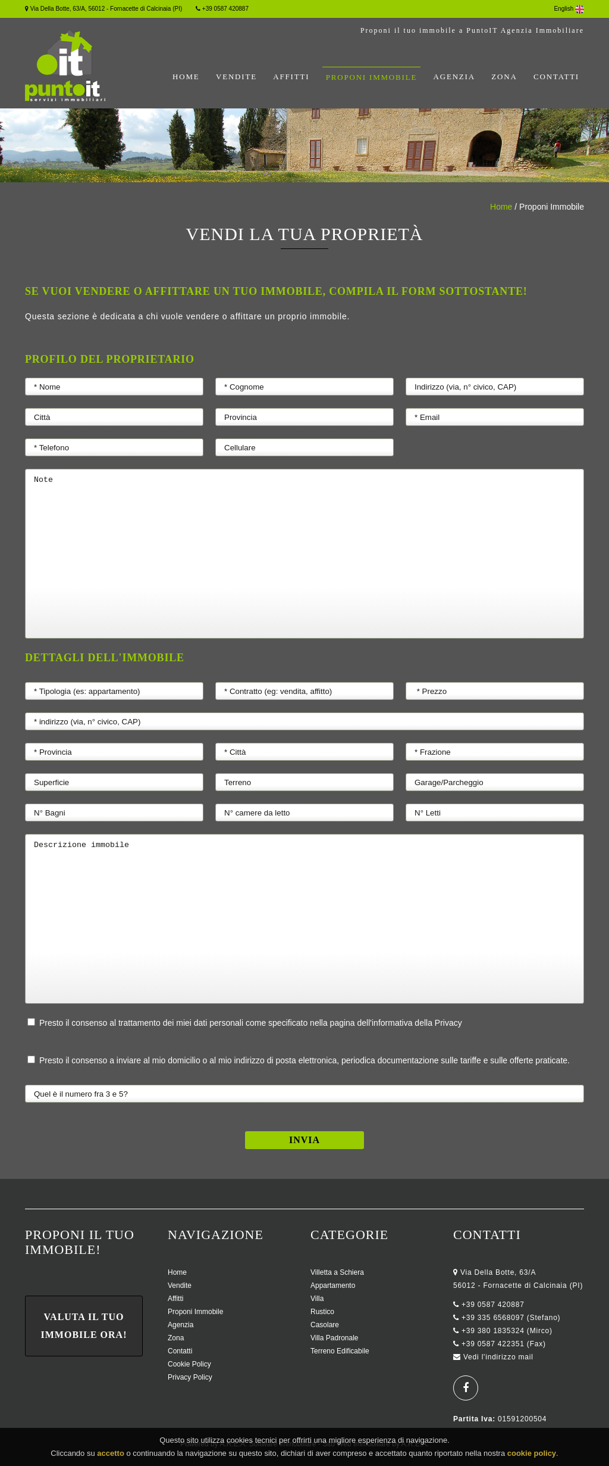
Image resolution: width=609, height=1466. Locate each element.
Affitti (291, 76)
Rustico (322, 1312)
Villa (317, 1298)
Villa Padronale (334, 1338)
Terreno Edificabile (339, 1351)
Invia (304, 1140)
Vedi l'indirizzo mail (498, 1357)
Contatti (556, 76)
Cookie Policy (189, 1364)
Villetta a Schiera (337, 1272)
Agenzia (454, 76)
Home (185, 76)
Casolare (324, 1325)
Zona (504, 76)
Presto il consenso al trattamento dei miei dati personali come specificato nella (244, 1023)
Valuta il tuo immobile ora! (84, 1326)
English (569, 8)
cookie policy (531, 1457)
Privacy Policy (190, 1377)
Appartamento (332, 1285)
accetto (110, 1457)
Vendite (236, 76)
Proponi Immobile (371, 77)
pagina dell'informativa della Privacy (396, 1023)
